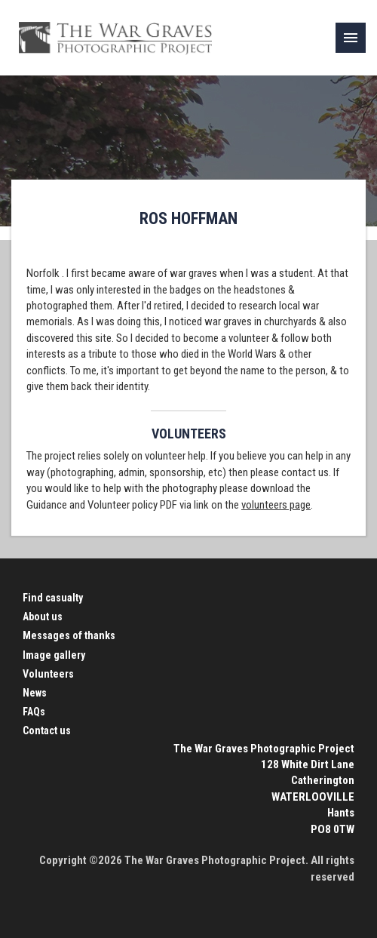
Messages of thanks (69, 635)
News (35, 693)
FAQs (34, 712)
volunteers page (276, 505)
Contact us (47, 730)
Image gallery (54, 655)
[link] (351, 38)
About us (43, 616)
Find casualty (53, 598)
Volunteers (48, 674)
